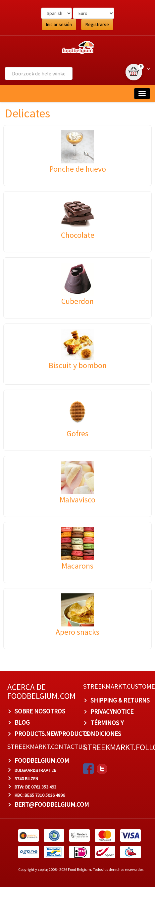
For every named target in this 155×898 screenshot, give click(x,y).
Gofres (77, 433)
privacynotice (111, 711)
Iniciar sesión (59, 24)
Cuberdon (77, 301)
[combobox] (39, 73)
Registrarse (97, 24)
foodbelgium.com (42, 760)
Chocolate (77, 235)
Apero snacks (77, 632)
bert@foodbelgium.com (52, 804)
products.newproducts (52, 734)
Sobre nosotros (40, 711)
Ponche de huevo (77, 169)
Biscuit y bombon (78, 365)
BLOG (22, 722)
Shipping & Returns (120, 700)
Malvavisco (77, 499)
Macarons (77, 566)
